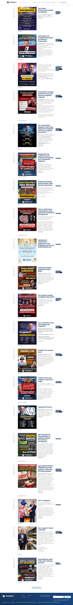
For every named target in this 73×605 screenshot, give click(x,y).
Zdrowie (57, 70)
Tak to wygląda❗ (44, 500)
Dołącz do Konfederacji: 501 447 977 (22, 602)
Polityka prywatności (5, 602)
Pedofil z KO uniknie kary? (45, 351)
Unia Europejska (59, 299)
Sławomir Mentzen (57, 69)
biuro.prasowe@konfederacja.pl (54, 602)
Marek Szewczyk (59, 470)
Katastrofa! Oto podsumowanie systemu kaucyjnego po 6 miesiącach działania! (45, 157)
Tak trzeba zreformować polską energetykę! (45, 10)
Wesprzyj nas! (53, 2)
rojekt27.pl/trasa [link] (42, 143)
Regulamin (13, 602)
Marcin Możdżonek (58, 40)
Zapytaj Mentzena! (45, 407)
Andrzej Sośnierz (59, 66)
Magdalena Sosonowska (42, 354)
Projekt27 (57, 13)
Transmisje (23, 595)
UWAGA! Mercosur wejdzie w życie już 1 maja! (45, 379)
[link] (41, 43)
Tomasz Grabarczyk (58, 533)
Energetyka (58, 11)
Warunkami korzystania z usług (62, 600)
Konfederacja (58, 12)
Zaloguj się (63, 2)
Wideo (39, 2)
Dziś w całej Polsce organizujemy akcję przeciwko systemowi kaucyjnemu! (46, 211)
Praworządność (59, 471)
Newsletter (54, 595)
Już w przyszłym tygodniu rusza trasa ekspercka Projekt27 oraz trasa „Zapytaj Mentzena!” (45, 128)
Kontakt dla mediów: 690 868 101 (43, 602)
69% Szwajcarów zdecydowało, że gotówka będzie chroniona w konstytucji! (44, 438)
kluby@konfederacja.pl (32, 602)
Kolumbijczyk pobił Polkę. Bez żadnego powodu (45, 561)
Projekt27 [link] (44, 14)
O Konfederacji (47, 2)
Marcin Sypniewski (58, 96)
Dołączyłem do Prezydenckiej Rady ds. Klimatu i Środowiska (45, 38)
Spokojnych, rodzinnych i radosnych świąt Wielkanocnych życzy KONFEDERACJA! (46, 243)
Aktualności (35, 2)
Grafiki (43, 2)
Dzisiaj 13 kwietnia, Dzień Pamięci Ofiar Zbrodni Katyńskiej (45, 183)
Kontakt (58, 2)
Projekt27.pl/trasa (48, 78)
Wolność (57, 300)
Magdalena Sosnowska (42, 273)
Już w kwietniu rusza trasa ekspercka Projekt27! (46, 324)
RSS (28, 597)
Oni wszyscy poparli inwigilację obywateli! (46, 296)
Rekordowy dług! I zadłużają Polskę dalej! (45, 269)
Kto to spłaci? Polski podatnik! (45, 529)
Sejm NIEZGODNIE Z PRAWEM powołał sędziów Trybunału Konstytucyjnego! (45, 468)
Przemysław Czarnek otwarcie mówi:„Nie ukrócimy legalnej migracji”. (46, 94)
